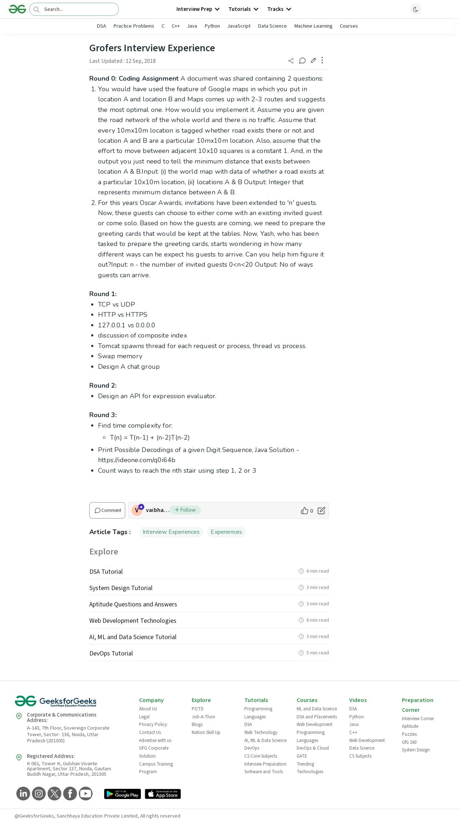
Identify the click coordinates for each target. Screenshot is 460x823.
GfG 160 (409, 742)
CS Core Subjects (260, 756)
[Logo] (17, 9)
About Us (148, 709)
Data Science (272, 26)
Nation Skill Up (206, 732)
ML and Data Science (317, 709)
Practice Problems (133, 26)
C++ (176, 26)
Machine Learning (313, 26)
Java (192, 26)
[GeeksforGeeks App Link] (122, 795)
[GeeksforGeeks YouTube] (85, 794)
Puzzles (409, 734)
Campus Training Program (156, 768)
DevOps (251, 748)
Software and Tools (263, 771)
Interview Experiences (171, 532)
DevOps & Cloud (313, 748)
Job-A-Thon (203, 717)
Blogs (197, 724)
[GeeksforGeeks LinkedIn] (22, 794)
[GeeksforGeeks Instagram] (38, 794)
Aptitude (410, 726)
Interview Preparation (265, 764)
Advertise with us (155, 740)
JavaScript (239, 26)
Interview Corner (418, 718)
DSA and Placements (317, 717)
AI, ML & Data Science (265, 740)
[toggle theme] (416, 9)
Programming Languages (258, 713)
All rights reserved (160, 816)
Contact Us (150, 732)
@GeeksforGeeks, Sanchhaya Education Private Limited (76, 816)
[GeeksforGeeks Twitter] (53, 794)
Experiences (226, 532)
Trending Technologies (310, 768)
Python (212, 26)
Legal (144, 717)
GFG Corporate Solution (153, 752)
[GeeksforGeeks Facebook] (69, 794)
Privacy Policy (153, 724)
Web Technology (260, 732)
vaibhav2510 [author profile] (158, 510)
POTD (198, 709)
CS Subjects (360, 756)
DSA (101, 26)
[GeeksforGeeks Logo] (71, 703)
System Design (416, 750)
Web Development (314, 724)
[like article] (306, 510)
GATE (302, 756)
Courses (349, 26)
